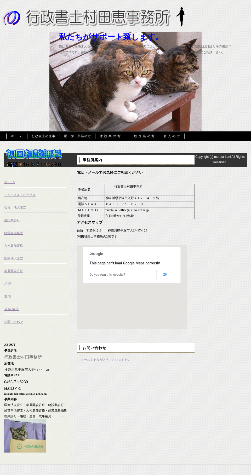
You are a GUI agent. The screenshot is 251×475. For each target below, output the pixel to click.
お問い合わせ (13, 322)
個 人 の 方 (171, 136)
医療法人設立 (13, 258)
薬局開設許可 (13, 271)
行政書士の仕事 (43, 136)
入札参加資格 (13, 245)
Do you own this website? (107, 274)
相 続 (7, 284)
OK (165, 275)
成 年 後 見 (11, 309)
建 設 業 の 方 (110, 136)
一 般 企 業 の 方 (142, 136)
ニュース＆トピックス (20, 195)
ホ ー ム (17, 136)
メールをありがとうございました (104, 360)
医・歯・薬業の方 (77, 136)
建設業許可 (12, 220)
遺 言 (7, 296)
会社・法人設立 (15, 207)
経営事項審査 (13, 233)
